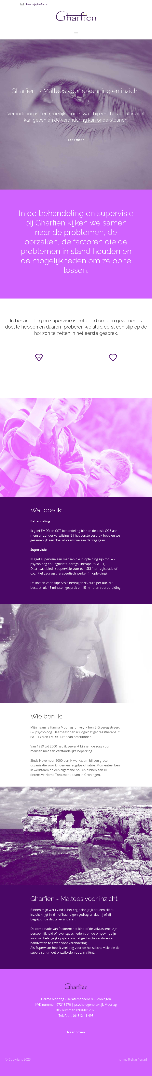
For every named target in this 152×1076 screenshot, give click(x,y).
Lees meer (76, 140)
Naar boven (76, 1032)
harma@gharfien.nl (37, 4)
